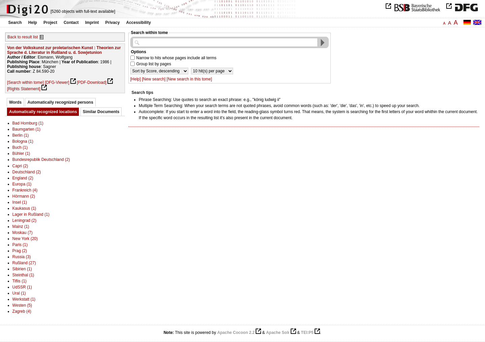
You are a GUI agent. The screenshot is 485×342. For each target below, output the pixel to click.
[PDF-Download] (91, 82)
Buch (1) (20, 147)
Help (32, 22)
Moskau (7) (22, 232)
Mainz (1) (20, 226)
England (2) (22, 178)
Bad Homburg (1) (27, 123)
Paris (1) (20, 244)
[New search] (153, 79)
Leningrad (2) (24, 220)
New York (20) (25, 238)
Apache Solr (278, 332)
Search (15, 22)
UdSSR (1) (22, 287)
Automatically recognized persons (60, 102)
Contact (71, 22)
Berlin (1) (20, 135)
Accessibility (138, 22)
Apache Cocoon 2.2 (236, 332)
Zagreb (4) (21, 311)
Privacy (112, 22)
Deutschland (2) (26, 172)
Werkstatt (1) (23, 299)
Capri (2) (20, 166)
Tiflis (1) (19, 281)
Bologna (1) (22, 141)
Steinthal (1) (23, 275)
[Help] (135, 79)
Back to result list (22, 37)
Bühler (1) (21, 153)
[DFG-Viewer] (57, 82)
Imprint (92, 22)
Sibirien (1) (22, 269)
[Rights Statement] (23, 89)
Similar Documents (101, 111)
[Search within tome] (25, 82)
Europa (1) (22, 184)
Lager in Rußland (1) (31, 214)
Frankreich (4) (25, 190)
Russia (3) (21, 256)
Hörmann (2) (23, 196)
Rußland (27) (24, 263)
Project (50, 22)
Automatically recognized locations (43, 111)
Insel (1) (19, 202)
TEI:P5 (307, 332)
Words (15, 102)
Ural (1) (19, 293)
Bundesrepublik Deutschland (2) (41, 159)
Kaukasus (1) (24, 208)
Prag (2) (19, 250)
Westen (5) (22, 305)
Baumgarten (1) (26, 129)
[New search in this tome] (189, 79)
